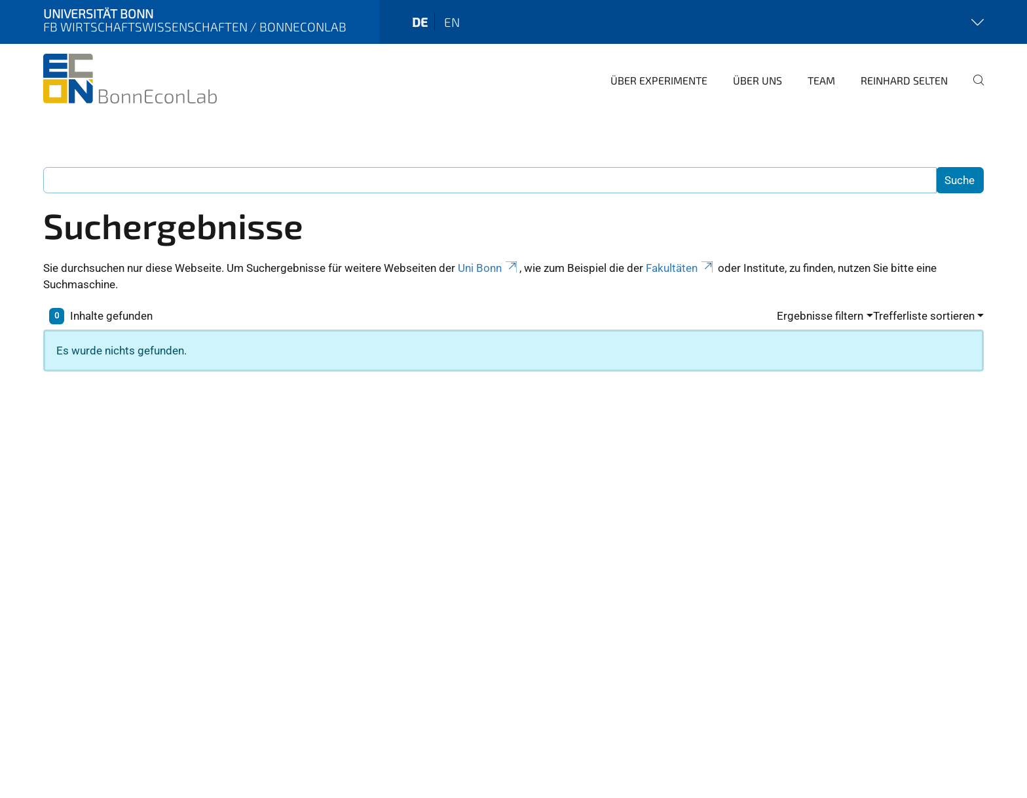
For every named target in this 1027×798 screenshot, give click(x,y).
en (452, 21)
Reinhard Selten (904, 80)
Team (821, 80)
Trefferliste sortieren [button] (924, 315)
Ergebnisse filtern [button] (820, 315)
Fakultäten (680, 268)
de (420, 21)
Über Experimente (658, 80)
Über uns (757, 80)
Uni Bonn (488, 268)
